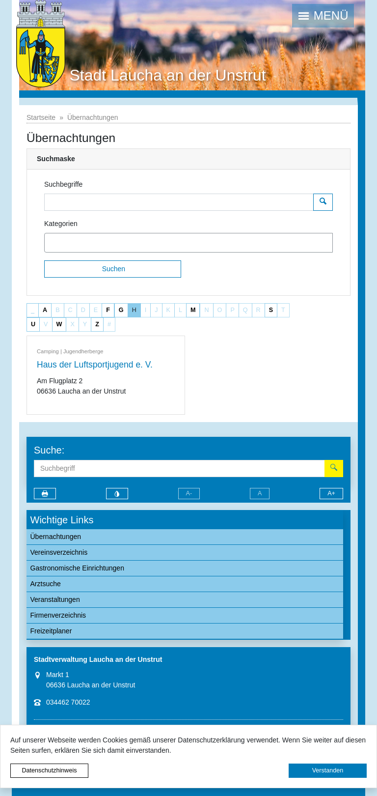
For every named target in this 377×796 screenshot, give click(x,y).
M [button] (193, 310)
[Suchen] (112, 269)
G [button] (121, 310)
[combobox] (188, 243)
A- (189, 493)
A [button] (45, 310)
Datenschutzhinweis (49, 770)
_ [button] (32, 310)
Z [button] (97, 324)
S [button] (271, 310)
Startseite (41, 117)
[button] (323, 16)
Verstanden (328, 770)
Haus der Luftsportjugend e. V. (95, 365)
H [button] (134, 310)
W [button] (59, 324)
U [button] (33, 324)
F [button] (108, 310)
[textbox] (64, 242)
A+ (331, 493)
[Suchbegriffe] (179, 202)
